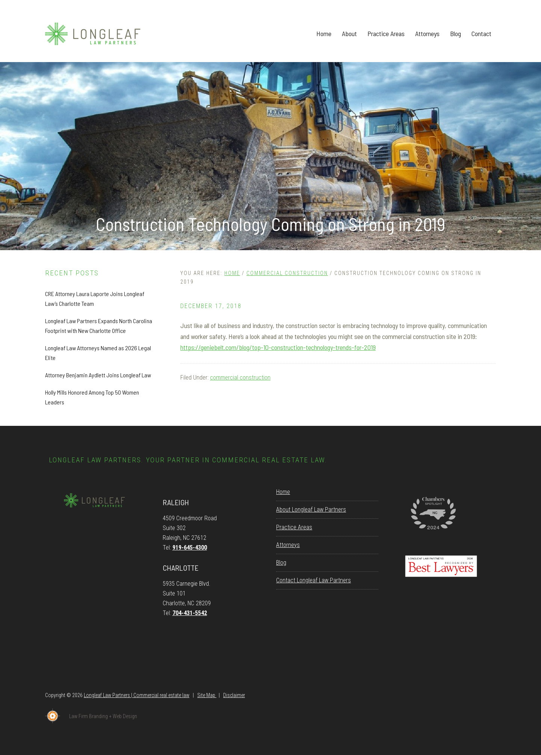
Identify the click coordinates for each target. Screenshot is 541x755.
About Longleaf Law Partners (311, 509)
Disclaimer (234, 695)
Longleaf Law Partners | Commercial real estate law (136, 695)
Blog (281, 562)
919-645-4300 (189, 547)
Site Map (206, 695)
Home (283, 491)
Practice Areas (294, 527)
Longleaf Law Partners (101, 34)
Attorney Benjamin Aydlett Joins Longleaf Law (98, 374)
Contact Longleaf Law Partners (313, 580)
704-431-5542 (189, 613)
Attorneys (288, 544)
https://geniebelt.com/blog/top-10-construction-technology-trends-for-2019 (278, 347)
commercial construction (240, 377)
